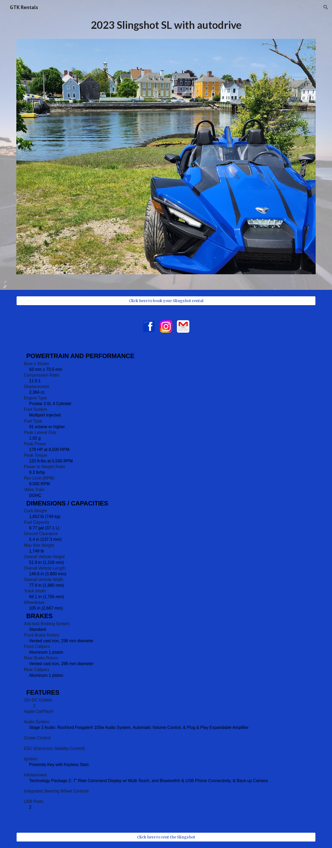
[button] (326, 7)
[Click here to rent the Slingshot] (166, 837)
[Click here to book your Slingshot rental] (166, 301)
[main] (166, 27)
